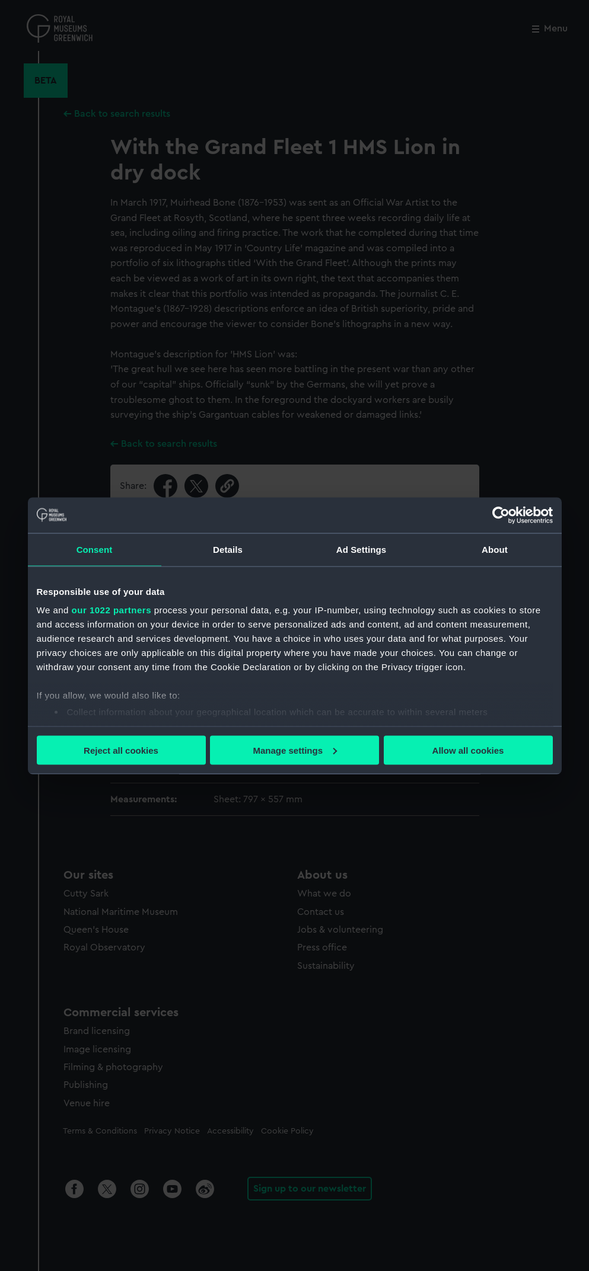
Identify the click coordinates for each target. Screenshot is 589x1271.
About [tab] (495, 549)
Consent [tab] (95, 549)
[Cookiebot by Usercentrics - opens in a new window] (501, 515)
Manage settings (295, 750)
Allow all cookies (468, 750)
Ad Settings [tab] (361, 549)
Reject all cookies (121, 750)
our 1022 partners (111, 610)
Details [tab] (228, 549)
